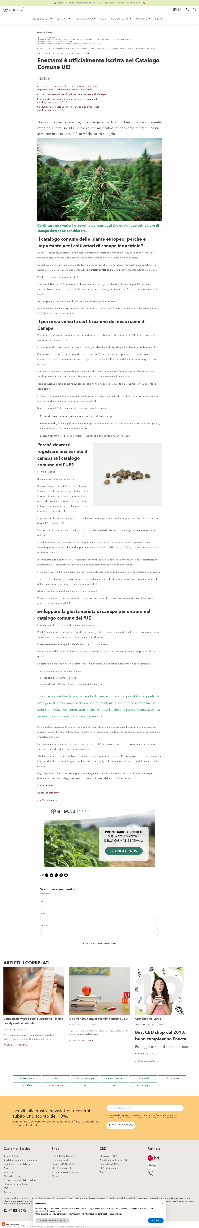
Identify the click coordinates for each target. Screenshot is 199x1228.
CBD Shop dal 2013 (148, 1018)
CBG (87, 53)
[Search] (187, 9)
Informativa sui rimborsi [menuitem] (15, 1184)
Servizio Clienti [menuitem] (10, 1156)
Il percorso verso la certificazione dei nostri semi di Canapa (72, 94)
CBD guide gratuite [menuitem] (109, 1168)
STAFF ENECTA (43, 53)
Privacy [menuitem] (7, 1168)
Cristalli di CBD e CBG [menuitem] (63, 1164)
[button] (162, 1204)
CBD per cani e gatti (85, 1078)
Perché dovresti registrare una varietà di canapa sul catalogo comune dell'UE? (67, 100)
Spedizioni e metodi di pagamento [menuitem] (20, 1160)
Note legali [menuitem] (9, 1172)
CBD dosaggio (143, 1085)
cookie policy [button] (55, 1211)
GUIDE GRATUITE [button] (120, 19)
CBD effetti (27, 1085)
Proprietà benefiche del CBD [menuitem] (114, 1160)
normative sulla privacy (168, 1117)
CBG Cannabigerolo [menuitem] (62, 1168)
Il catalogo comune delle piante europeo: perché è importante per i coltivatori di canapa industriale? (67, 88)
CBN (114, 1085)
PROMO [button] (159, 19)
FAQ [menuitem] (5, 1188)
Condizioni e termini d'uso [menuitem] (16, 1164)
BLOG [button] (103, 19)
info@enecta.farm (47, 799)
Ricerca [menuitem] (7, 1192)
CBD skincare (56, 1085)
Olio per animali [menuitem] (60, 1160)
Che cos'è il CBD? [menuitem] (108, 1156)
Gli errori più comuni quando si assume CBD (98, 1018)
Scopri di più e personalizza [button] (52, 1220)
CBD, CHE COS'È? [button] (84, 19)
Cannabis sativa (114, 1078)
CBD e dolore (27, 1078)
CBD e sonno (172, 1078)
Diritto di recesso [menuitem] (12, 1176)
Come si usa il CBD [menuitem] (109, 1164)
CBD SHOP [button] (62, 19)
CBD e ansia (143, 1078)
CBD (56, 1078)
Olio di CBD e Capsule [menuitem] (63, 1156)
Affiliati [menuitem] (55, 1176)
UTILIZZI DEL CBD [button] (40, 19)
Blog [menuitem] (102, 1172)
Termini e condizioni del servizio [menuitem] (19, 1180)
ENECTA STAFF (141, 1025)
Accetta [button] (155, 1220)
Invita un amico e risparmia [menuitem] (65, 1172)
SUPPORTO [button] (141, 19)
